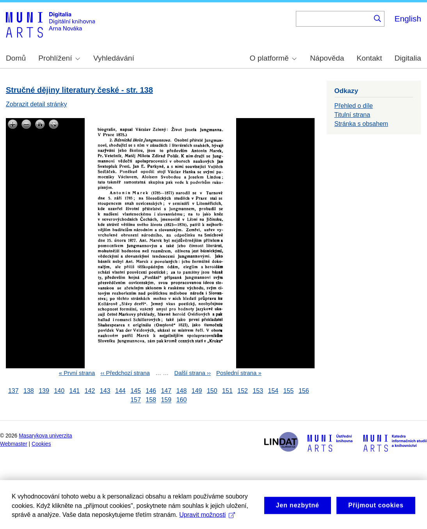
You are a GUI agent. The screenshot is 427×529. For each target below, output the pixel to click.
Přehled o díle (353, 105)
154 (273, 390)
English (408, 18)
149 (197, 390)
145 (135, 390)
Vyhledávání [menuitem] (113, 58)
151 (227, 390)
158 (151, 400)
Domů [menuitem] (16, 58)
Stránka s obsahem (361, 123)
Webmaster (13, 444)
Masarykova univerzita (45, 436)
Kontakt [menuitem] (369, 58)
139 (44, 390)
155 (288, 390)
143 (105, 390)
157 (135, 400)
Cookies (41, 444)
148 (181, 390)
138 (28, 390)
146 (151, 390)
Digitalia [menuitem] (408, 58)
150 (212, 390)
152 (242, 390)
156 (304, 390)
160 (181, 400)
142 (90, 390)
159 (166, 400)
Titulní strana (352, 114)
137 (13, 390)
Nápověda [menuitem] (327, 58)
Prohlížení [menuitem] (59, 58)
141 (74, 390)
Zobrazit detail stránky (36, 104)
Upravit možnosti (207, 520)
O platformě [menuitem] (273, 58)
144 (120, 390)
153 (258, 390)
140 (59, 390)
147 (166, 390)
